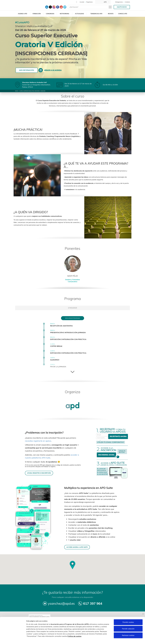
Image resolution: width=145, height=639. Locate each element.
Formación (37, 13)
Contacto (127, 2)
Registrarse (89, 2)
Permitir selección (128, 619)
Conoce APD (122, 13)
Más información (26, 70)
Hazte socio (122, 7)
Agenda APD (22, 13)
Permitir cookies (128, 613)
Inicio (16, 91)
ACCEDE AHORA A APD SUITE (77, 547)
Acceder (82, 2)
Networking (64, 13)
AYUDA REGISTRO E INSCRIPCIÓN (39, 473)
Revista (110, 13)
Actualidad (79, 13)
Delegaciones (119, 2)
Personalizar (106, 635)
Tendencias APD (96, 13)
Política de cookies (74, 627)
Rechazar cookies (128, 626)
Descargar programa (72, 318)
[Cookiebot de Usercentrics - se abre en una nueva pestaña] (13, 635)
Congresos (50, 13)
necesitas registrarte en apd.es (38, 441)
